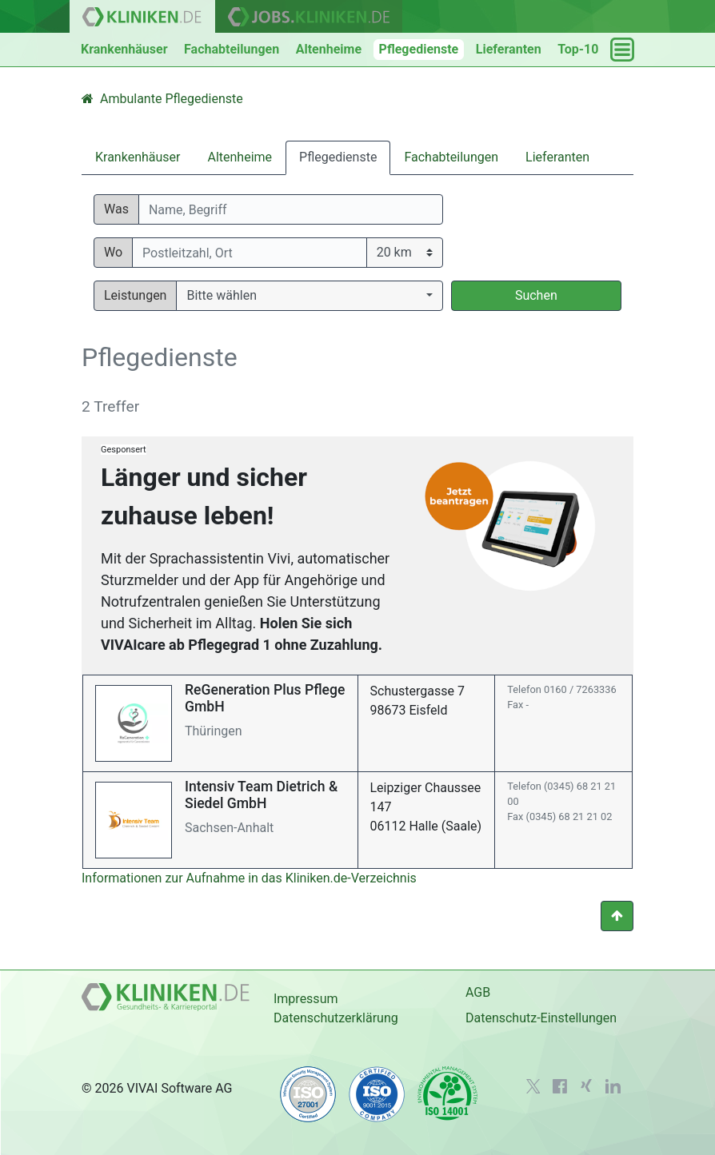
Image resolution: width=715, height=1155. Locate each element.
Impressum (306, 998)
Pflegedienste (419, 49)
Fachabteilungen (231, 49)
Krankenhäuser (124, 49)
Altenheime (328, 49)
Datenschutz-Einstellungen (541, 1018)
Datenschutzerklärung (336, 1018)
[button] (309, 296)
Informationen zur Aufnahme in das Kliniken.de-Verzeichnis (249, 878)
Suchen (536, 295)
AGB (477, 992)
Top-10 (577, 49)
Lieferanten (508, 49)
